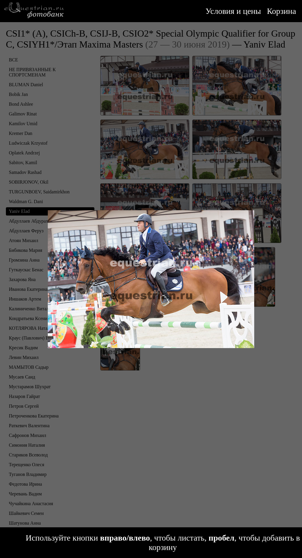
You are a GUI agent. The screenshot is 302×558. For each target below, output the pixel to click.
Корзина (281, 11)
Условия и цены (233, 11)
